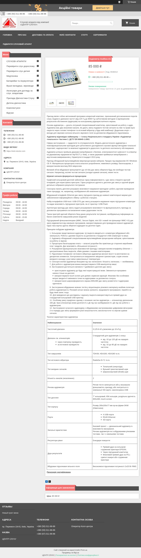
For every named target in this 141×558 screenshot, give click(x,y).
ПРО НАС (22, 35)
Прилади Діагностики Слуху (20, 98)
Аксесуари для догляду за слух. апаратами (19, 91)
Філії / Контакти (67, 35)
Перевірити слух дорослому (20, 66)
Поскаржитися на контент (66, 555)
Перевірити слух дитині (18, 71)
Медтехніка (12, 76)
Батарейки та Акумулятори (19, 81)
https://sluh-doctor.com (15, 151)
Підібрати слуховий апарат (17, 44)
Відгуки (10, 113)
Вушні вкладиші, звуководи (20, 86)
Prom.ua (84, 550)
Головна (7, 35)
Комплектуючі (13, 108)
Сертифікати (100, 35)
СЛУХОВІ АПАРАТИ (16, 61)
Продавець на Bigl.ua (70, 553)
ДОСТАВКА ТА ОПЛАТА (43, 35)
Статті (84, 35)
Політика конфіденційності (88, 555)
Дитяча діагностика (16, 103)
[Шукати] (111, 23)
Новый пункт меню (10, 513)
